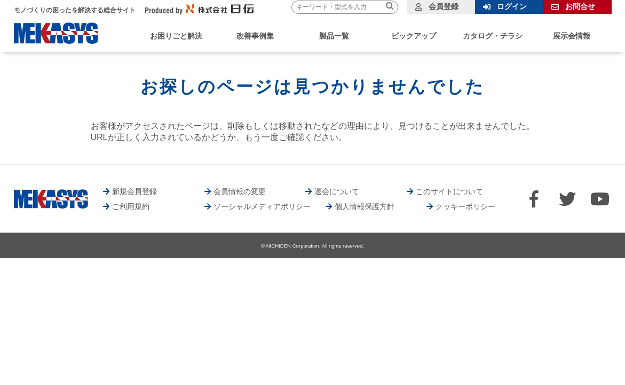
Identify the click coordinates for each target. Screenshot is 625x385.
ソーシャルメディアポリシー (262, 206)
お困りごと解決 (176, 36)
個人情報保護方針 (364, 206)
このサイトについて (449, 191)
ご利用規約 (130, 206)
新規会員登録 (134, 191)
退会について (336, 191)
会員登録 (443, 6)
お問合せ (580, 6)
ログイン (512, 6)
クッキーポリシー (465, 206)
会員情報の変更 (239, 191)
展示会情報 (571, 36)
